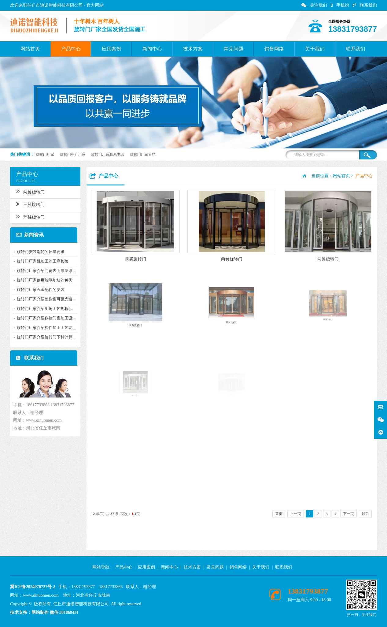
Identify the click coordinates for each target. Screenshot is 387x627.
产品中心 (71, 48)
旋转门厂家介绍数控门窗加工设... (43, 318)
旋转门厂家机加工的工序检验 (40, 261)
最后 (365, 514)
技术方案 (193, 48)
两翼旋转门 (27, 191)
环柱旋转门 (27, 216)
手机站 (340, 5)
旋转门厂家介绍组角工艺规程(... (42, 308)
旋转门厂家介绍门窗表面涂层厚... (43, 270)
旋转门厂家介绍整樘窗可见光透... (43, 299)
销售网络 (274, 48)
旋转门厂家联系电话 (107, 154)
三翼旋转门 (27, 204)
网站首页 (30, 48)
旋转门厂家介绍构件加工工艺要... (43, 327)
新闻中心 (152, 48)
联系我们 (365, 5)
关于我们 (315, 48)
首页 (278, 514)
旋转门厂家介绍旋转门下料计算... (43, 337)
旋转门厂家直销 (143, 154)
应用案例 (111, 48)
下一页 (348, 514)
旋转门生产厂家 (73, 154)
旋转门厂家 (45, 154)
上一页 (295, 514)
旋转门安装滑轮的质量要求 (38, 251)
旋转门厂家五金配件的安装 (38, 289)
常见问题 (233, 48)
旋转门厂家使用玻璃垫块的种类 (42, 280)
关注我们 (314, 5)
